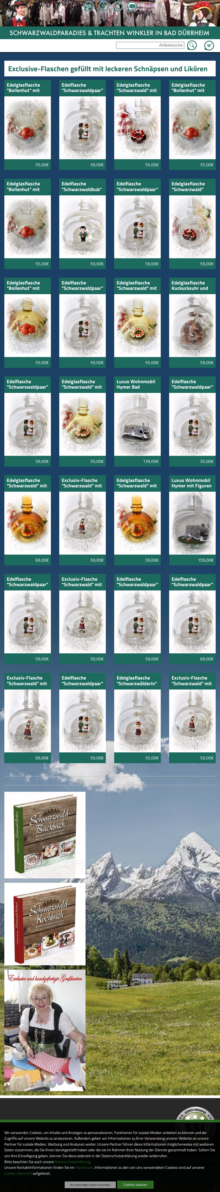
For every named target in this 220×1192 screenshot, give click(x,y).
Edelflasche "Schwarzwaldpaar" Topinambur (27, 582)
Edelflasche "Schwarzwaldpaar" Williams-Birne (137, 582)
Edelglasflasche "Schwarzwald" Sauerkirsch (188, 187)
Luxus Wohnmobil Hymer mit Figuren (192, 483)
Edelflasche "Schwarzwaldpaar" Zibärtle (192, 582)
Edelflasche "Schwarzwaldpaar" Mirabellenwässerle (27, 384)
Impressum (84, 1167)
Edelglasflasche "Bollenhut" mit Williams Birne (23, 187)
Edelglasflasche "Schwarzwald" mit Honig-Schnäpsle (137, 286)
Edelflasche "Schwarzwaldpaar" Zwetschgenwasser (82, 681)
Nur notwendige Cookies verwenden (90, 1185)
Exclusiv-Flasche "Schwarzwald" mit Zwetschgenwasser (192, 681)
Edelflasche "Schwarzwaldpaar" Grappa (82, 88)
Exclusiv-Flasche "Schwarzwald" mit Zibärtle (27, 681)
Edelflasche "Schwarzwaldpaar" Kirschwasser (82, 286)
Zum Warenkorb (209, 42)
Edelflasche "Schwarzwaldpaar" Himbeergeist (137, 187)
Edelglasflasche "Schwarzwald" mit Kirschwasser (137, 88)
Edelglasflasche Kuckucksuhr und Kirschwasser (190, 286)
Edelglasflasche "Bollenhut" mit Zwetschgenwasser (192, 88)
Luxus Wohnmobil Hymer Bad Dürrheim (136, 384)
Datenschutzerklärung (72, 1162)
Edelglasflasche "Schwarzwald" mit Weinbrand (137, 483)
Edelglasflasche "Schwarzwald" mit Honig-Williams (82, 384)
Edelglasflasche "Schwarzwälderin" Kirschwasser (137, 681)
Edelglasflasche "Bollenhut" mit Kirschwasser (23, 88)
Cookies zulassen (135, 1184)
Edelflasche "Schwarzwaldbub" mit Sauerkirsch (82, 187)
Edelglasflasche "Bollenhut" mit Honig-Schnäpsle (25, 286)
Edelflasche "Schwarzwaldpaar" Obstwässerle (192, 384)
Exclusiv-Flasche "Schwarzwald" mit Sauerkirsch (82, 582)
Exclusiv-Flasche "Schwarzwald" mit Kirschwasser (82, 483)
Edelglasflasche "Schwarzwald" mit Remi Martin (27, 483)
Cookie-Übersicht (18, 1173)
